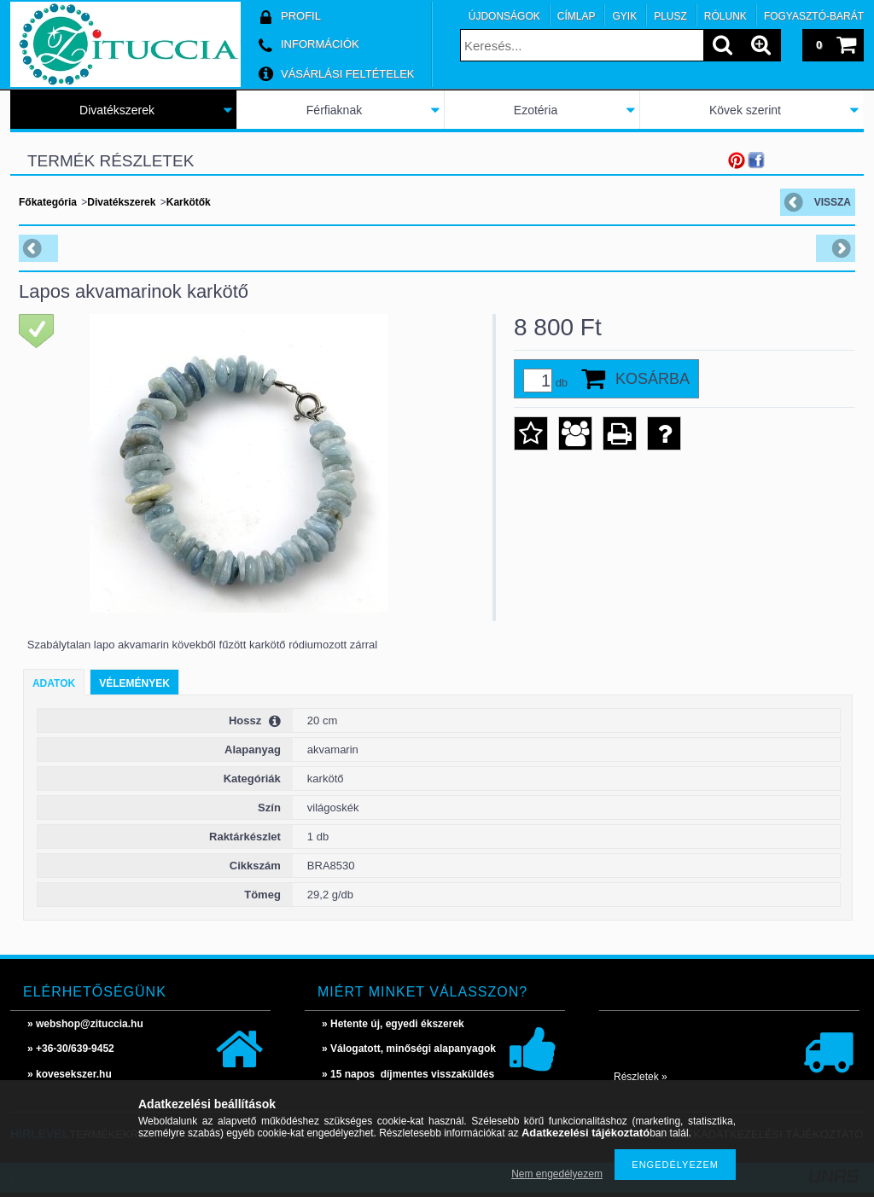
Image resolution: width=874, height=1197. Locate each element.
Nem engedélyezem (557, 1174)
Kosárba (652, 378)
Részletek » (640, 1077)
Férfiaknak (334, 110)
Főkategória (48, 202)
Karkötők (188, 202)
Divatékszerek (116, 110)
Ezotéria (535, 110)
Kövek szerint (745, 110)
